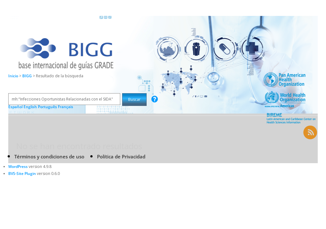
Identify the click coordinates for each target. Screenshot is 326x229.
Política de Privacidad (121, 156)
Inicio (13, 76)
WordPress (18, 166)
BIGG (27, 76)
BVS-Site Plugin (22, 173)
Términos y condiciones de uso (49, 156)
